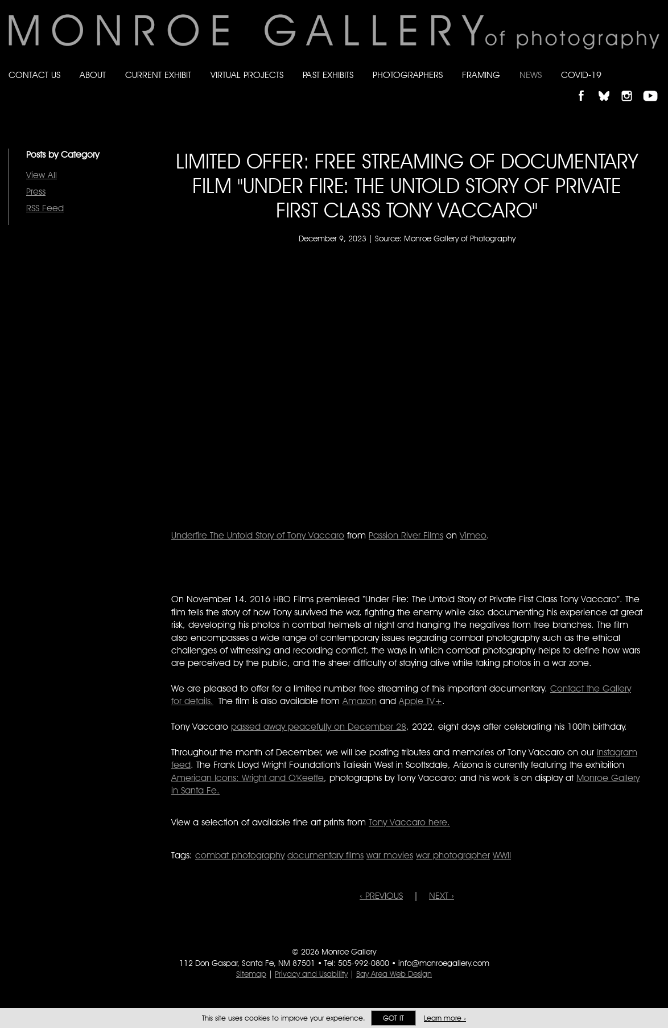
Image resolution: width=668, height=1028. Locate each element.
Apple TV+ (420, 701)
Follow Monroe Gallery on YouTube (654, 86)
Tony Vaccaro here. (409, 822)
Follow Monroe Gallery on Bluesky (609, 86)
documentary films (325, 855)
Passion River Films (406, 535)
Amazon (360, 701)
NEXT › (441, 895)
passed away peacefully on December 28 (318, 726)
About (93, 74)
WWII (502, 855)
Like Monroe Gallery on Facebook (586, 86)
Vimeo (473, 535)
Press (36, 191)
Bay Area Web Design (394, 973)
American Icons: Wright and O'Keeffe (247, 777)
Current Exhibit (158, 74)
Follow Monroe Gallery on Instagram (631, 86)
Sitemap (251, 973)
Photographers (408, 74)
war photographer (453, 855)
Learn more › (445, 1018)
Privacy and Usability (311, 973)
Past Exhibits (328, 74)
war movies (389, 855)
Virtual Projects (247, 74)
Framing (481, 74)
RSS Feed (45, 208)
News (530, 74)
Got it (393, 1018)
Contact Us (34, 74)
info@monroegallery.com (443, 963)
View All (41, 175)
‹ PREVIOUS (381, 895)
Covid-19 (581, 74)
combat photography (239, 855)
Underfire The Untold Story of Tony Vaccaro (257, 535)
